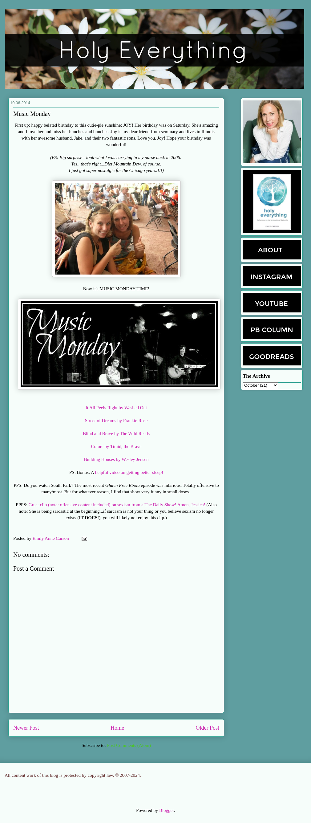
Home (117, 728)
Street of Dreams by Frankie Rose (116, 420)
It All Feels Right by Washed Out (116, 407)
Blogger (166, 810)
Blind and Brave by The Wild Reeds (116, 433)
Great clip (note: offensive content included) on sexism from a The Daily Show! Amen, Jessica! (117, 504)
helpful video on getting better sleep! (129, 472)
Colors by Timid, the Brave (116, 446)
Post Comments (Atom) (129, 745)
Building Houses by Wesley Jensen (116, 459)
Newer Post (26, 728)
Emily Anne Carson (51, 538)
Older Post (208, 728)
